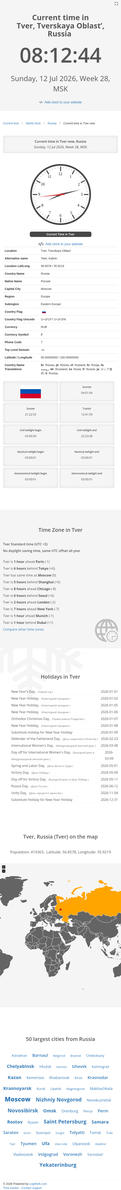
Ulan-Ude (61, 1144)
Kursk (41, 1088)
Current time (11, 123)
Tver (12, 1144)
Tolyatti (76, 1132)
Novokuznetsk (99, 1100)
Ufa (46, 1143)
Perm (103, 1111)
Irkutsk (45, 1066)
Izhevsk (79, 1066)
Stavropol (43, 1132)
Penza (88, 1111)
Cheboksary (95, 1055)
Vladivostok (23, 1154)
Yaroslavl (95, 1154)
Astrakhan (19, 1055)
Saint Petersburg (65, 1121)
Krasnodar (98, 1077)
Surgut (59, 1133)
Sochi (27, 1133)
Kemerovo (35, 1077)
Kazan (14, 1077)
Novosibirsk (23, 1110)
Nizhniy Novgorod (59, 1099)
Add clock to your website (63, 102)
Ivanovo (61, 1067)
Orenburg (69, 1110)
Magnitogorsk (75, 1089)
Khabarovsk (59, 1077)
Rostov (15, 1122)
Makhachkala (101, 1088)
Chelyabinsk (20, 1066)
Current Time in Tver (60, 234)
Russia (52, 123)
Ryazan (33, 1122)
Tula (109, 1132)
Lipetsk (55, 1088)
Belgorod (59, 1056)
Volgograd (48, 1154)
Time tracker (11, 1188)
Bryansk (75, 1056)
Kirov (78, 1078)
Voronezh (72, 1154)
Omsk (49, 1110)
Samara (100, 1122)
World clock (33, 123)
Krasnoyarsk (17, 1088)
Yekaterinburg (57, 1164)
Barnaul (40, 1055)
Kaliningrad (100, 1066)
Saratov (10, 1132)
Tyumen (29, 1143)
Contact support (32, 1188)
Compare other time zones (23, 629)
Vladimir (100, 1144)
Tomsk (95, 1132)
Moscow (18, 1099)
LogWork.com (38, 1183)
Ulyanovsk (81, 1143)
